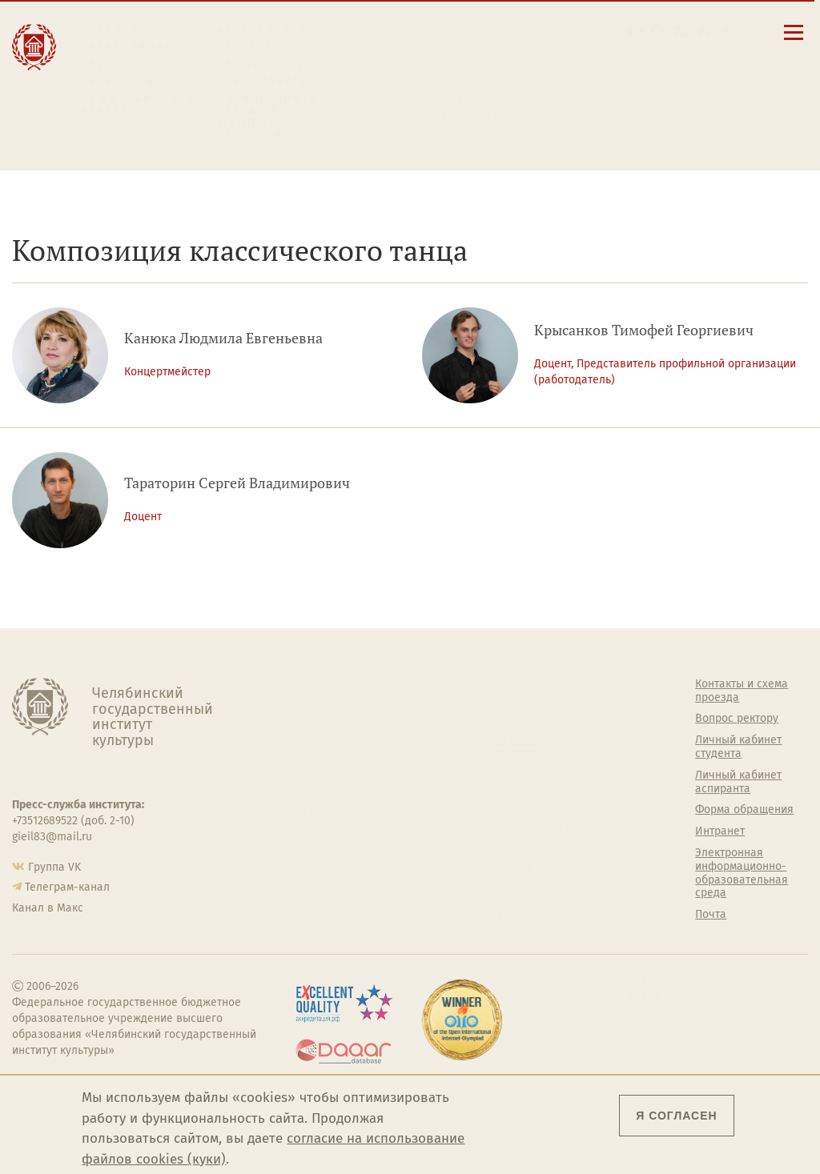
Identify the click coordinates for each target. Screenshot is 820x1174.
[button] (635, 31)
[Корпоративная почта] (681, 31)
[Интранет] (704, 31)
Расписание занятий (476, 71)
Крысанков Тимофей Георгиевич (644, 330)
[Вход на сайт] (727, 31)
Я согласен (676, 1115)
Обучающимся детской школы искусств (268, 117)
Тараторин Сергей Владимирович (237, 483)
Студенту (249, 47)
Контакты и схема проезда (492, 56)
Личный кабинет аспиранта (494, 101)
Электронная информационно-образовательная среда (503, 122)
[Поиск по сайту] (658, 31)
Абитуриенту (262, 30)
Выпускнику (261, 64)
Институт (113, 30)
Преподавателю (272, 81)
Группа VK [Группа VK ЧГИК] (54, 867)
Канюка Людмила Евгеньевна (223, 338)
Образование (126, 47)
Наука (101, 64)
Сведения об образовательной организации (503, 35)
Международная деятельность (137, 105)
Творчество (122, 81)
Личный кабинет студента (490, 86)
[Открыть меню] (793, 41)
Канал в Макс (47, 908)
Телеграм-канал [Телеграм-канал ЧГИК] (67, 887)
